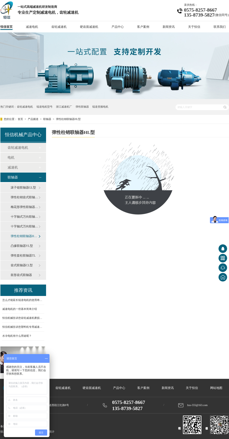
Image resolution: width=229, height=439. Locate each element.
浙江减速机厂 (64, 106)
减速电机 (32, 26)
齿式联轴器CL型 (22, 265)
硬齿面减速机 (89, 26)
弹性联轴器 (82, 106)
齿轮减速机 (59, 26)
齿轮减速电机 (25, 106)
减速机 (13, 167)
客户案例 (143, 26)
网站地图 (216, 387)
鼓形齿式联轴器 (21, 275)
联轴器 (47, 119)
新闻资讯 (169, 26)
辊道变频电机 (100, 106)
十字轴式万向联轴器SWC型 (24, 216)
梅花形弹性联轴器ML (24, 207)
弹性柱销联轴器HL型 (68, 119)
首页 (21, 119)
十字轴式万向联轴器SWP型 (24, 226)
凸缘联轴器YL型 (22, 245)
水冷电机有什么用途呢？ (17, 336)
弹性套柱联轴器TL (23, 255)
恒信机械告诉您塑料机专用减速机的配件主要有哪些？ (34, 327)
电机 (11, 157)
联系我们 (220, 26)
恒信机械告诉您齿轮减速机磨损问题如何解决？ (30, 318)
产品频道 (33, 119)
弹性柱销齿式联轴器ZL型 (24, 197)
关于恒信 (194, 26)
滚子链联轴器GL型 (23, 187)
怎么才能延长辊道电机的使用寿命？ (23, 300)
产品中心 (118, 26)
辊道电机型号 (45, 106)
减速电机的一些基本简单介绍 (19, 309)
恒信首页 (6, 26)
